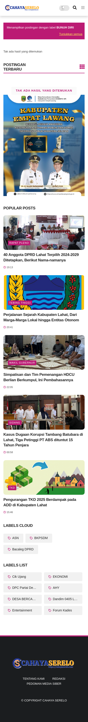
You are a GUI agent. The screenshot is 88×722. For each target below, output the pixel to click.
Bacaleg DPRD (22, 549)
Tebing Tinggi (20, 302)
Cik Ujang (18, 576)
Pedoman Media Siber (44, 683)
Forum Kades (62, 610)
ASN (15, 538)
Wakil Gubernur (22, 362)
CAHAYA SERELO (54, 700)
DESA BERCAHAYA (26, 599)
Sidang (14, 422)
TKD (12, 487)
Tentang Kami (34, 678)
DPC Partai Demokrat (26, 587)
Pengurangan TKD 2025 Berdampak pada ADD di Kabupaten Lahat (39, 502)
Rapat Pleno (19, 242)
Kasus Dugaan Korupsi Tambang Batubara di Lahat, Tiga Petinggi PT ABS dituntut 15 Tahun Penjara (43, 439)
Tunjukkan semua (70, 34)
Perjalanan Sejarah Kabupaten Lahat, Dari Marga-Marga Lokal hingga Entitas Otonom (41, 317)
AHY (55, 587)
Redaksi (58, 678)
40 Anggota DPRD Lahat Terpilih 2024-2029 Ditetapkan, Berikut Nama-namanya (41, 257)
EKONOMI (60, 576)
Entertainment (21, 610)
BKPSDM (40, 538)
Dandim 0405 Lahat (66, 599)
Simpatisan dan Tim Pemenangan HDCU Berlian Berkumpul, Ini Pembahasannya (38, 377)
